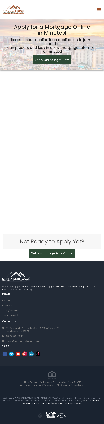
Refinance (7, 305)
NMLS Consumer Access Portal (69, 385)
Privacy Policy (24, 385)
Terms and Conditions (43, 385)
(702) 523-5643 (14, 336)
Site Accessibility (11, 315)
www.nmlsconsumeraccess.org (66, 403)
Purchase (7, 300)
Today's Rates (10, 310)
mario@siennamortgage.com (22, 341)
